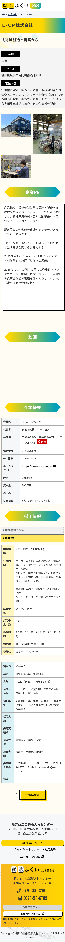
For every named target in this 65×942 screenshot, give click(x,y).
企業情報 (12, 14)
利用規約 (50, 849)
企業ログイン (34, 843)
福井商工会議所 (30, 857)
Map (44, 441)
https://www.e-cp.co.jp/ (37, 466)
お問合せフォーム (31, 913)
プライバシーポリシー (25, 849)
